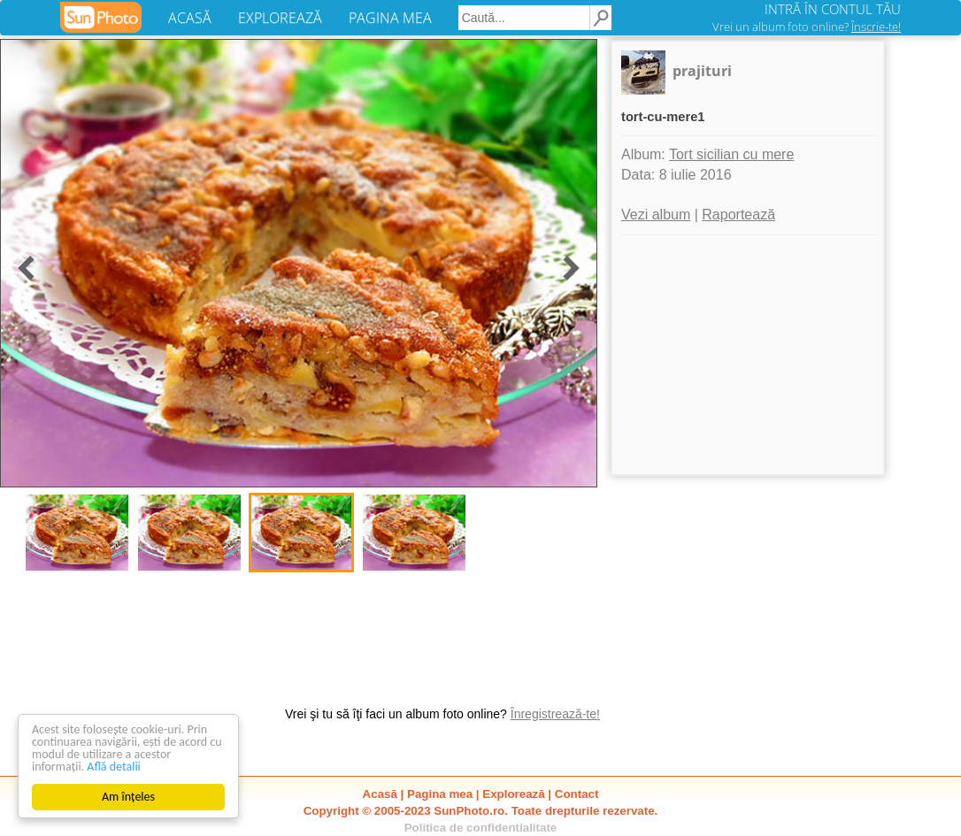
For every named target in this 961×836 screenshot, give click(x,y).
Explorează (513, 794)
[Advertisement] (747, 354)
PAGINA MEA (390, 17)
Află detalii (114, 766)
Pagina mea (440, 794)
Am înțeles (128, 796)
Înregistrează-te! (555, 714)
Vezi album (655, 214)
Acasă (380, 794)
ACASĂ (189, 17)
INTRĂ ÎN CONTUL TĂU (833, 9)
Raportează (738, 214)
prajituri (702, 71)
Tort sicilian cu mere (731, 154)
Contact (577, 794)
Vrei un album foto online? (806, 27)
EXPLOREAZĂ (280, 17)
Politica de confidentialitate (480, 827)
